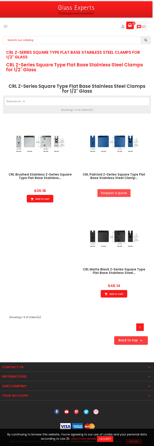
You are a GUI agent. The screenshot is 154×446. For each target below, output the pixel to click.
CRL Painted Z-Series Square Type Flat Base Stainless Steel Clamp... (114, 176)
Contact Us (13, 367)
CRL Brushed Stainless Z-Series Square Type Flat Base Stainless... (40, 176)
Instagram (96, 412)
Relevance (16, 101)
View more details (83, 439)
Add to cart (40, 199)
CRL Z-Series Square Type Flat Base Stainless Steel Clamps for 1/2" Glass (73, 54)
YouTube (66, 412)
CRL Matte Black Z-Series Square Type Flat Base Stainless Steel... (114, 271)
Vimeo (86, 412)
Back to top (131, 340)
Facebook (56, 412)
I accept (105, 439)
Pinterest (76, 412)
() (140, 27)
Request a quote (114, 193)
